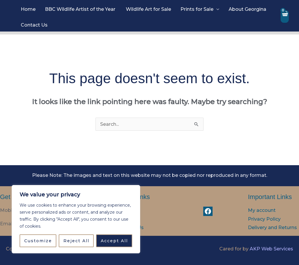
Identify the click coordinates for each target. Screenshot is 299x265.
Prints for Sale (196, 9)
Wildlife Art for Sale (148, 9)
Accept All (114, 240)
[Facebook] (208, 211)
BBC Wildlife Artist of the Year (81, 9)
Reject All (76, 240)
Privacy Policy (264, 219)
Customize (38, 240)
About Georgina (247, 9)
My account (262, 210)
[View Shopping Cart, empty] (285, 16)
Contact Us (34, 25)
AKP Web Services (271, 249)
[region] (76, 219)
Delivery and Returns (272, 227)
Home (28, 9)
